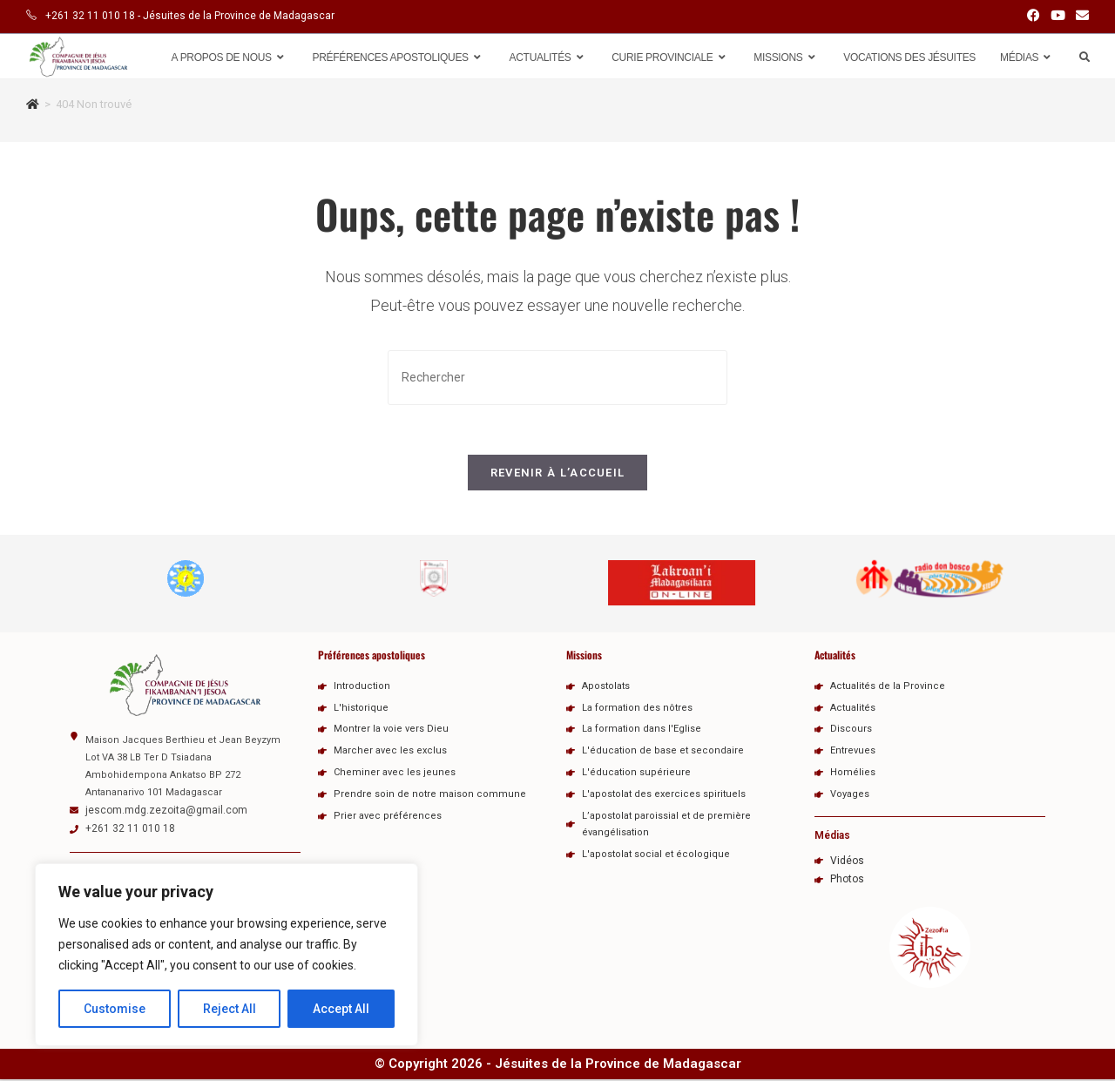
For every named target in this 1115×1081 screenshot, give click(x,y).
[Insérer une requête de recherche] (557, 377)
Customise (114, 1009)
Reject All (229, 1009)
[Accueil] (32, 104)
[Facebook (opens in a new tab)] (1033, 16)
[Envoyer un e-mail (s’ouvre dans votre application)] (1080, 16)
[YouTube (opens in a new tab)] (1058, 16)
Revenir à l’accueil (557, 476)
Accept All (341, 1009)
